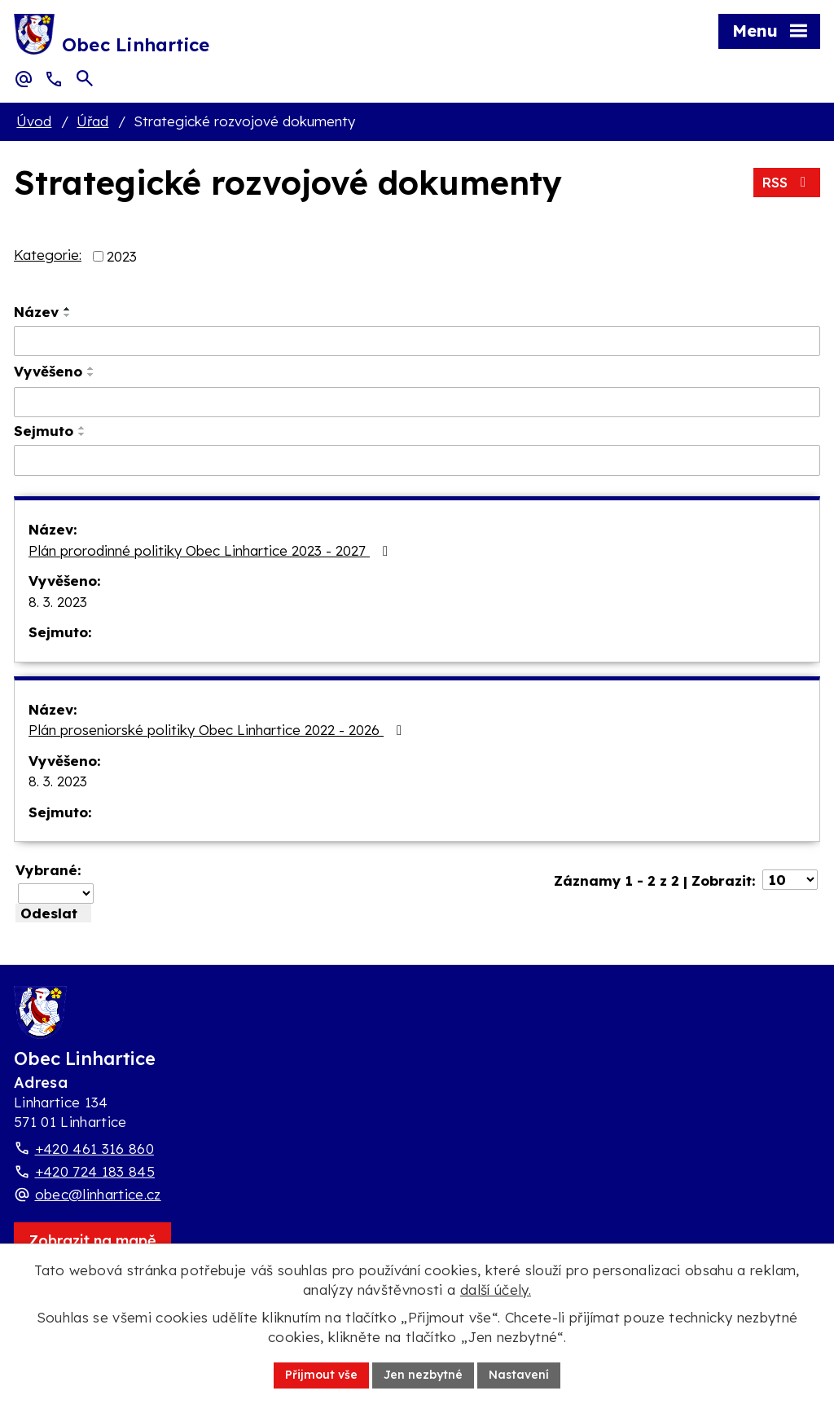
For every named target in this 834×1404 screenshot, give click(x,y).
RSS (787, 182)
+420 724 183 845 (95, 1171)
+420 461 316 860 (94, 1148)
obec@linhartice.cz (98, 1194)
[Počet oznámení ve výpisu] (790, 879)
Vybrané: (48, 869)
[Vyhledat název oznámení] (417, 341)
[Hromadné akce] (56, 893)
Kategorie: (47, 254)
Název (36, 311)
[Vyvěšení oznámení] (417, 402)
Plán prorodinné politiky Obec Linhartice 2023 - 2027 (211, 550)
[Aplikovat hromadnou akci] (53, 913)
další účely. (495, 1289)
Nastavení (519, 1374)
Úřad (92, 121)
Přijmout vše (321, 1374)
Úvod (33, 121)
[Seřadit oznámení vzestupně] (68, 309)
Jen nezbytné (423, 1374)
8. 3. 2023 (58, 601)
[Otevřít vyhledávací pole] (85, 78)
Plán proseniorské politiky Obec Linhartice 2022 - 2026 (218, 729)
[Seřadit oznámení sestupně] (68, 315)
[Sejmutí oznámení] (417, 460)
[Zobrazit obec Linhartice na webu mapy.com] (92, 1240)
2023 (122, 256)
